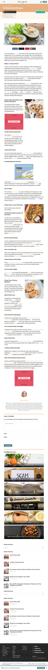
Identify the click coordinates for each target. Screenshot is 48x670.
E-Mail (5, 437)
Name (5, 433)
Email (33, 48)
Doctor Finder (5, 654)
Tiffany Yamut (13, 587)
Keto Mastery (25, 647)
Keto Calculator (5, 651)
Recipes (14, 646)
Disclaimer (40, 663)
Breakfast (14, 647)
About (36, 646)
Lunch (13, 649)
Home (3, 6)
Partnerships (37, 650)
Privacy (33, 663)
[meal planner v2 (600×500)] (14, 129)
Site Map (44, 663)
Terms (36, 663)
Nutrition (9, 6)
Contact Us (37, 648)
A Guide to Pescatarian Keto (17, 562)
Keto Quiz (4, 649)
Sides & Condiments (16, 657)
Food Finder (4, 652)
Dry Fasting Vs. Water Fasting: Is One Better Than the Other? (25, 569)
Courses (24, 646)
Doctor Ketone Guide (15, 555)
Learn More (41, 668)
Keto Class (24, 649)
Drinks (13, 654)
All (6, 6)
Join (44, 2)
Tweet (22, 48)
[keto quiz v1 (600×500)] (24, 179)
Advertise (29, 663)
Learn (3, 646)
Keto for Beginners (6, 647)
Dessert (13, 652)
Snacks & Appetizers (16, 655)
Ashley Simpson (14, 564)
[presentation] (12, 441)
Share (16, 48)
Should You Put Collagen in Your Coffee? (20, 576)
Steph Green (12, 12)
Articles (3, 655)
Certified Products (39, 652)
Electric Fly (8, 664)
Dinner (13, 651)
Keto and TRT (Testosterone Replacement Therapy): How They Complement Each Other (25, 584)
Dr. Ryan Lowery (14, 556)
